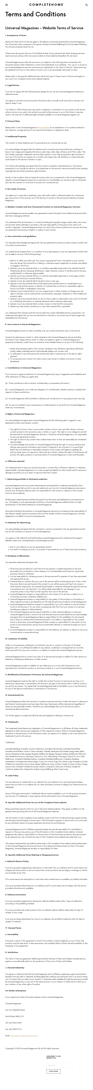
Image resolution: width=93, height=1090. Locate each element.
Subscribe (53, 1071)
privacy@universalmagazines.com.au (24, 1036)
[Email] (59, 1065)
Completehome (46, 5)
